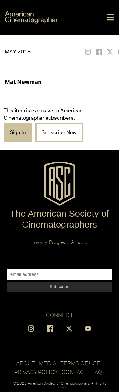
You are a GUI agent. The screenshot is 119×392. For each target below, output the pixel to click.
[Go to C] (31, 17)
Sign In (18, 132)
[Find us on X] (69, 328)
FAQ (96, 372)
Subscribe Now (59, 132)
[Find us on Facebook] (50, 328)
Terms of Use (80, 363)
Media (47, 363)
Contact (74, 372)
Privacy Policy (36, 372)
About (25, 363)
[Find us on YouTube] (88, 328)
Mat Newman (23, 81)
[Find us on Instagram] (31, 328)
